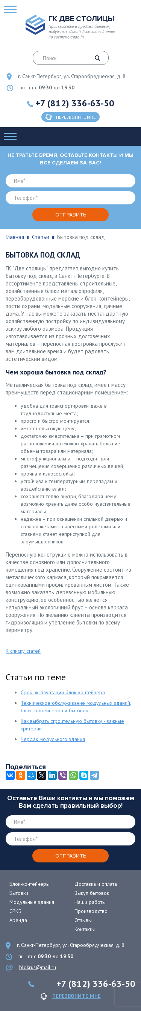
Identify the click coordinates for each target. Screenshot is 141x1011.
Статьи (40, 237)
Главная (15, 237)
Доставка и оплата (95, 884)
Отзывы (83, 920)
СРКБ (15, 911)
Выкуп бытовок (91, 893)
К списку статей (23, 650)
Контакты (84, 929)
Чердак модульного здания (53, 739)
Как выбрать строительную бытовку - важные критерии (72, 725)
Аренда (18, 920)
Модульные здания (31, 902)
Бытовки (18, 893)
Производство (91, 911)
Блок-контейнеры (29, 884)
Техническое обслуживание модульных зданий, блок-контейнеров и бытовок (76, 707)
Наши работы (90, 902)
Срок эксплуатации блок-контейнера (63, 692)
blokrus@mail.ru (37, 967)
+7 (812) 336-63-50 (74, 103)
